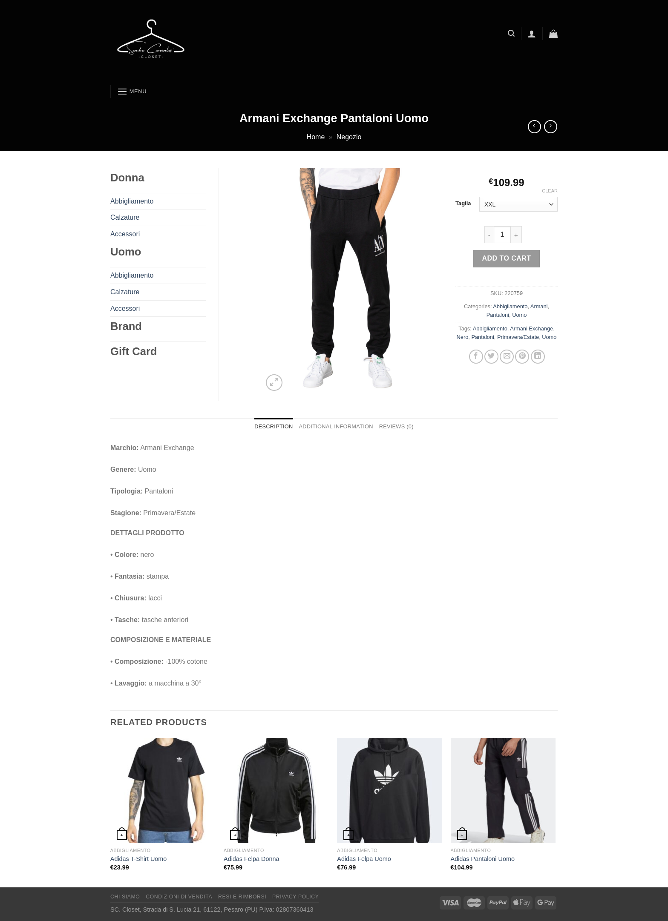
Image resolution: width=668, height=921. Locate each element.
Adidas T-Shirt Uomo (138, 858)
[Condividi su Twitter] (491, 357)
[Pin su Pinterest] (522, 357)
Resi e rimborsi (242, 897)
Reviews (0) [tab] (396, 426)
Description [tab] (273, 426)
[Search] (511, 33)
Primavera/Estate (518, 337)
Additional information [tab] (336, 426)
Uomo (519, 315)
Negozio (349, 137)
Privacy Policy (295, 897)
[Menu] (132, 91)
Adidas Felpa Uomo (364, 858)
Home (316, 137)
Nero (463, 337)
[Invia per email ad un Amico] (507, 357)
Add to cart (506, 258)
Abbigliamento (510, 306)
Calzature (124, 217)
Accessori (125, 234)
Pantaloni (498, 315)
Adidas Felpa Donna (251, 858)
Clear (550, 190)
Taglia (463, 204)
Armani (539, 306)
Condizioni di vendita (179, 897)
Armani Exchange (531, 328)
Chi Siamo (125, 897)
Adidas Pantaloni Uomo (483, 858)
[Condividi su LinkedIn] (538, 357)
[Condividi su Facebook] (476, 357)
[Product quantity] (502, 234)
